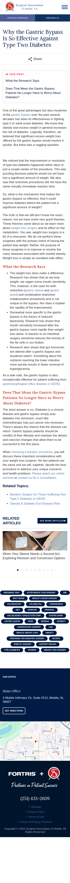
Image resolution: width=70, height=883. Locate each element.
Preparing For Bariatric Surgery (27, 638)
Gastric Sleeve (12, 621)
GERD (30, 621)
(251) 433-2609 (35, 798)
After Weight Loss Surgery (41, 593)
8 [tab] (48, 570)
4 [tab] (30, 570)
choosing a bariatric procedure (31, 452)
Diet (18, 610)
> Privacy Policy (35, 811)
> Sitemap (35, 806)
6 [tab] (39, 570)
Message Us (52, 17)
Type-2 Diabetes (12, 650)
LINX (51, 627)
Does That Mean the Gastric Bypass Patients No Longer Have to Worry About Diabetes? (33, 93)
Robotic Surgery (22, 644)
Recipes (56, 638)
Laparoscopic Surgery (29, 627)
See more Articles (53, 521)
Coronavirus (56, 604)
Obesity (49, 633)
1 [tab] (18, 570)
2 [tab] (22, 570)
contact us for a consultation (37, 477)
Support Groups (47, 644)
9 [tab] (52, 570)
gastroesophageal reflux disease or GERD (31, 384)
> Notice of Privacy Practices (35, 821)
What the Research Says (22, 80)
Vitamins (32, 650)
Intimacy (61, 621)
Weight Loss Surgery (55, 650)
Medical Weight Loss (27, 633)
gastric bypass (21, 114)
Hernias (45, 621)
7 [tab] (43, 570)
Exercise (32, 610)
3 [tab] (26, 570)
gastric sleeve (34, 290)
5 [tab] (35, 570)
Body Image (18, 598)
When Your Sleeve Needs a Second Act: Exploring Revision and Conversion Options (35, 545)
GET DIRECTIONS (14, 711)
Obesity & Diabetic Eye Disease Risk (35, 503)
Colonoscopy (14, 604)
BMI (64, 593)
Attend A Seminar (17, 17)
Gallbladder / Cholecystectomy (24, 616)
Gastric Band (56, 616)
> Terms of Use (35, 816)
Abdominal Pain (11, 593)
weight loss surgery (24, 228)
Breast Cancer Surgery (44, 598)
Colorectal (35, 604)
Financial (49, 610)
